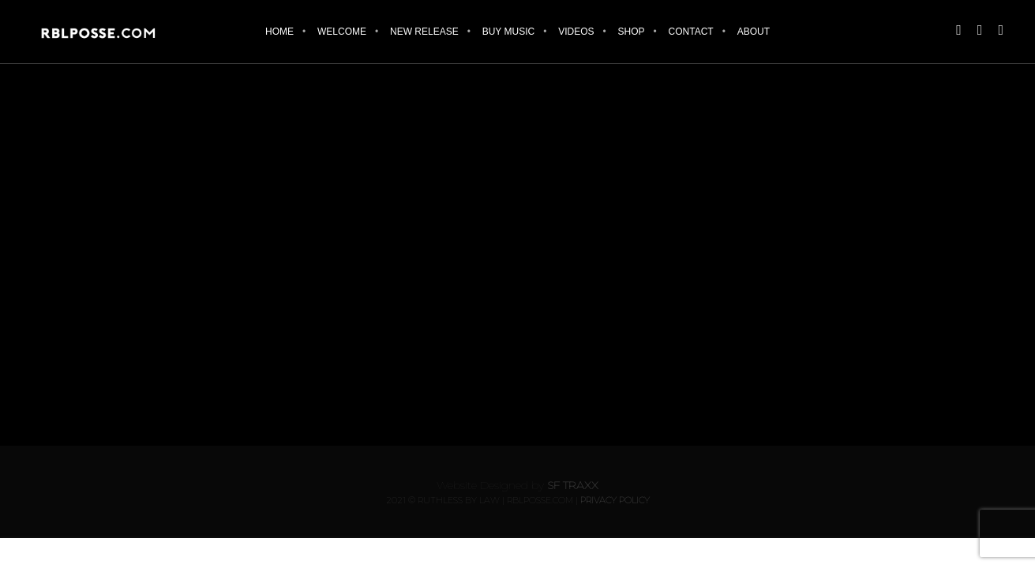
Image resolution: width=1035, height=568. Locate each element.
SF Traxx (572, 485)
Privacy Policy (615, 500)
